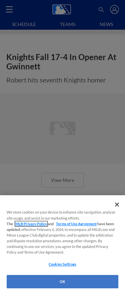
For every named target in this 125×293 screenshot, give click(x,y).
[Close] (117, 204)
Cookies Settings (62, 264)
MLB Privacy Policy (31, 224)
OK (62, 281)
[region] (62, 244)
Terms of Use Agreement (76, 224)
